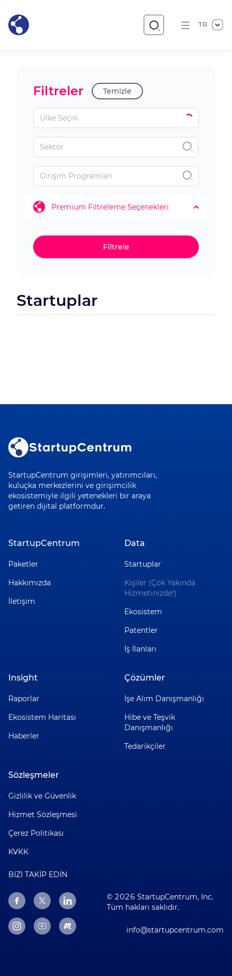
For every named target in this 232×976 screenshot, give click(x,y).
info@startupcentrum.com (175, 930)
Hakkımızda (29, 582)
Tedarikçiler (145, 746)
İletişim (21, 601)
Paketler (23, 564)
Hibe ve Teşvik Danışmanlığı (149, 722)
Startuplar (142, 564)
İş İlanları (140, 649)
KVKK (18, 851)
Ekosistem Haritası (42, 717)
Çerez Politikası (36, 833)
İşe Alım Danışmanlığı (164, 698)
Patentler (141, 630)
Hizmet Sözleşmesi (42, 814)
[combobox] (116, 118)
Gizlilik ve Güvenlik (42, 796)
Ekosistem (143, 611)
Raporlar (23, 698)
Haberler (23, 736)
